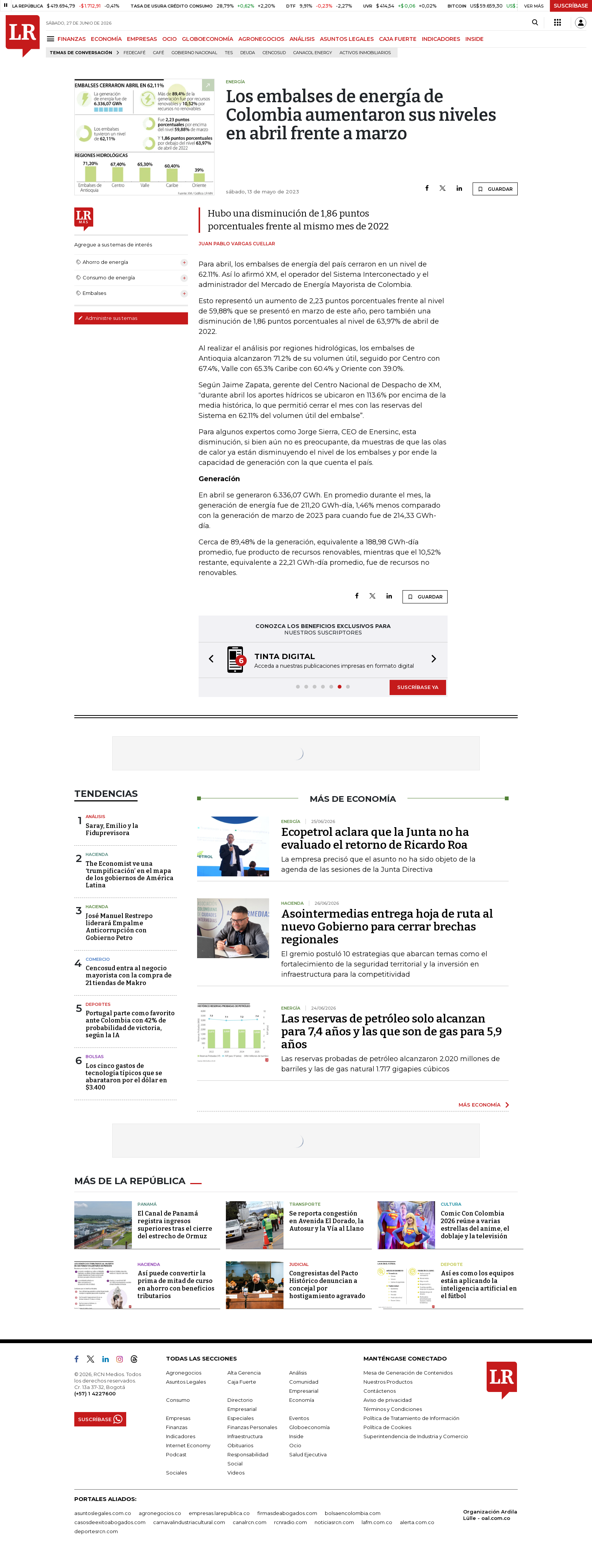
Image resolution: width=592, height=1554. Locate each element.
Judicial (299, 1264)
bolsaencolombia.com (353, 1513)
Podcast (176, 1454)
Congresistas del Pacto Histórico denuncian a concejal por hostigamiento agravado (327, 1285)
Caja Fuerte (241, 1382)
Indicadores (180, 1436)
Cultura (451, 1204)
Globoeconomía (309, 1427)
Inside (296, 1436)
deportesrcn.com (96, 1531)
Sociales (176, 1473)
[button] (209, 660)
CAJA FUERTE (398, 39)
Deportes (98, 1004)
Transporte (305, 1204)
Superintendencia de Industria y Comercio (415, 1436)
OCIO (169, 39)
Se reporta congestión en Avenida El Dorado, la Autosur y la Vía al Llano (326, 1221)
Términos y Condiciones (392, 1409)
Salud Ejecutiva (308, 1454)
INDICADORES (441, 39)
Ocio (295, 1445)
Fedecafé (135, 52)
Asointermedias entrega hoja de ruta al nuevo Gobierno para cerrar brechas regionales (387, 926)
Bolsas (95, 1056)
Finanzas (176, 1427)
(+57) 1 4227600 (95, 1393)
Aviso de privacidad (387, 1400)
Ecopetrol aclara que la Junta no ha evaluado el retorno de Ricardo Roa (375, 838)
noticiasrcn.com (334, 1522)
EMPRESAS (142, 39)
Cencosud (274, 52)
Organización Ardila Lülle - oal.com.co (490, 1515)
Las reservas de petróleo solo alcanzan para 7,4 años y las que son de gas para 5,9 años (391, 1031)
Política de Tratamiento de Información (411, 1418)
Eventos (299, 1418)
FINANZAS (72, 39)
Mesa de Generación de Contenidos (408, 1373)
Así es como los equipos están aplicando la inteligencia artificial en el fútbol (479, 1285)
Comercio (98, 959)
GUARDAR (495, 189)
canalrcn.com (249, 1522)
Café (158, 52)
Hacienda (97, 854)
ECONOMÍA (106, 39)
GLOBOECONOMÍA (207, 39)
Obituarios (240, 1445)
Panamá (147, 1204)
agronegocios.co (160, 1513)
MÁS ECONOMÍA (480, 1105)
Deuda (247, 52)
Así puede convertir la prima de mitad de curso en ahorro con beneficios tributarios (176, 1285)
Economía (301, 1400)
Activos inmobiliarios (365, 52)
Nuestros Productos (387, 1382)
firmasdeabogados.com (287, 1513)
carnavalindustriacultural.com (189, 1522)
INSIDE (474, 39)
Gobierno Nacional (194, 52)
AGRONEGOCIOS (261, 39)
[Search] (535, 22)
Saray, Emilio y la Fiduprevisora (112, 829)
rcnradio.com (290, 1522)
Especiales (240, 1418)
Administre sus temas (107, 318)
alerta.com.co (417, 1522)
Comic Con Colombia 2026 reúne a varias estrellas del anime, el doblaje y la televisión (475, 1225)
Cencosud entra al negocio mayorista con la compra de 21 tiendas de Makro (129, 975)
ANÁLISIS (302, 39)
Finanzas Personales (252, 1427)
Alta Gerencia (244, 1373)
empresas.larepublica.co (219, 1513)
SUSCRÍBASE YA (418, 687)
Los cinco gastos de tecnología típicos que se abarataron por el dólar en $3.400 (126, 1076)
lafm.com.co (377, 1522)
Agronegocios (183, 1373)
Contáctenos (379, 1391)
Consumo (178, 1400)
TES (229, 52)
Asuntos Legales (186, 1382)
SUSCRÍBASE (571, 5)
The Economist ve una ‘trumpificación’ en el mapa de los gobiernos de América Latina (130, 874)
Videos (235, 1473)
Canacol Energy (312, 52)
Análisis (95, 816)
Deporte (452, 1264)
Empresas (178, 1418)
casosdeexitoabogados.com (110, 1522)
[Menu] (52, 39)
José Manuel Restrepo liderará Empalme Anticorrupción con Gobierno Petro (119, 926)
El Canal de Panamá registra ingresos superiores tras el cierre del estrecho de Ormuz (175, 1225)
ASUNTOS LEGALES (347, 39)
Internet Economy (188, 1445)
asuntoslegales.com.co (102, 1513)
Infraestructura (245, 1436)
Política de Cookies (387, 1427)
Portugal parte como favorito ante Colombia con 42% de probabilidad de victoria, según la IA (130, 1024)
